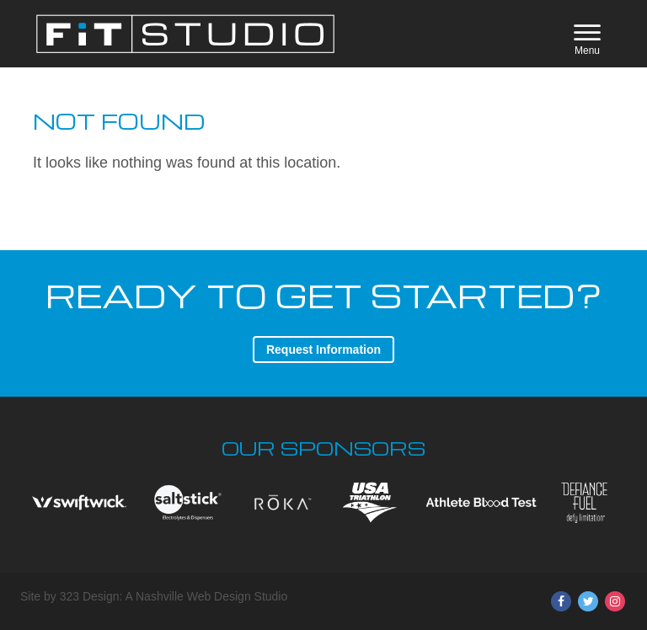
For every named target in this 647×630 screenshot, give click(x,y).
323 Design (90, 596)
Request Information (323, 349)
